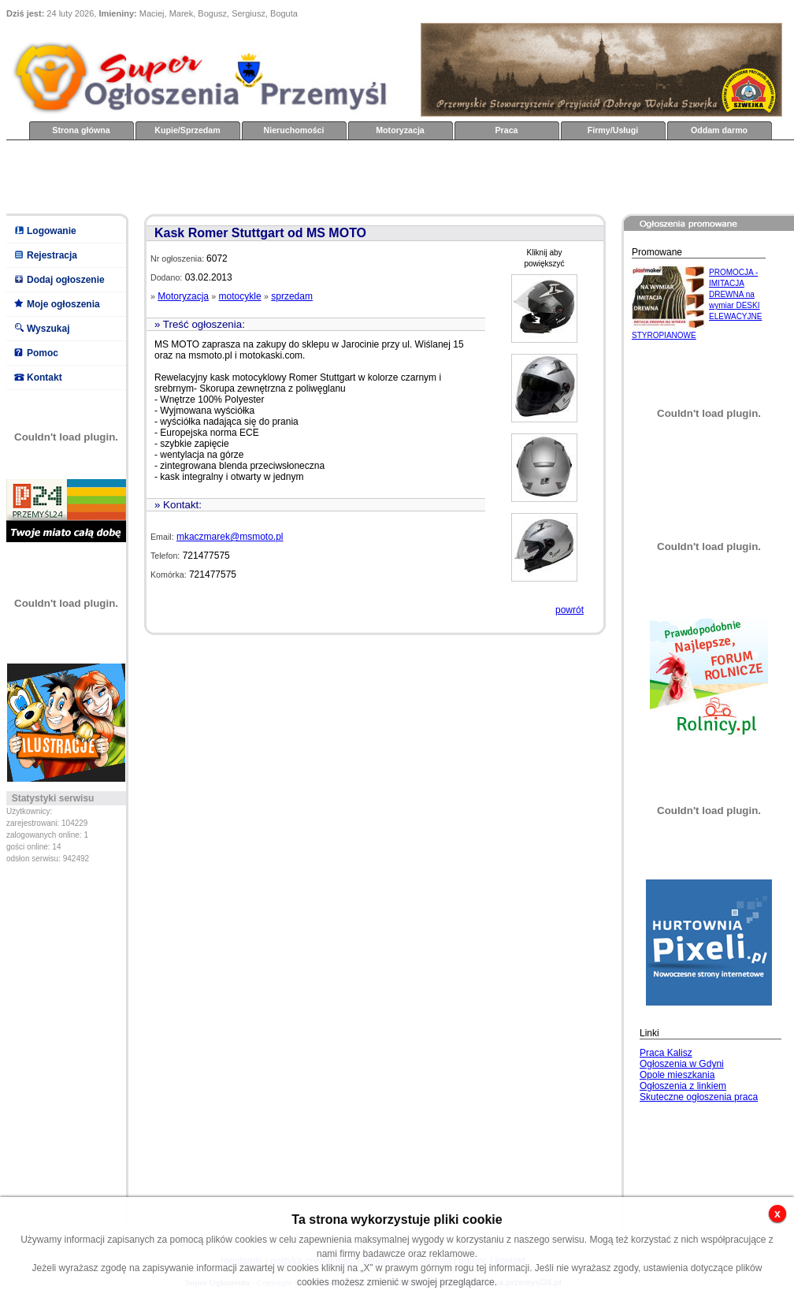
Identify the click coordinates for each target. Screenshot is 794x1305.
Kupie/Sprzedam (187, 130)
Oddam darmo (719, 130)
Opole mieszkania (677, 1074)
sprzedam (292, 296)
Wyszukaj (48, 328)
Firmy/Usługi (613, 130)
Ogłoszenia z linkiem (683, 1085)
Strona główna (80, 130)
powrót (569, 609)
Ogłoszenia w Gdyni (682, 1063)
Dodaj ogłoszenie (66, 279)
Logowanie (51, 230)
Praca (506, 130)
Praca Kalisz (666, 1052)
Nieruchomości (294, 130)
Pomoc (42, 353)
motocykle (240, 296)
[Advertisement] (293, 175)
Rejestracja (52, 255)
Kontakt (44, 377)
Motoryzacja (400, 130)
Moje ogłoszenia (63, 304)
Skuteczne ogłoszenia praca (699, 1096)
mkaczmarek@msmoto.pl (230, 536)
